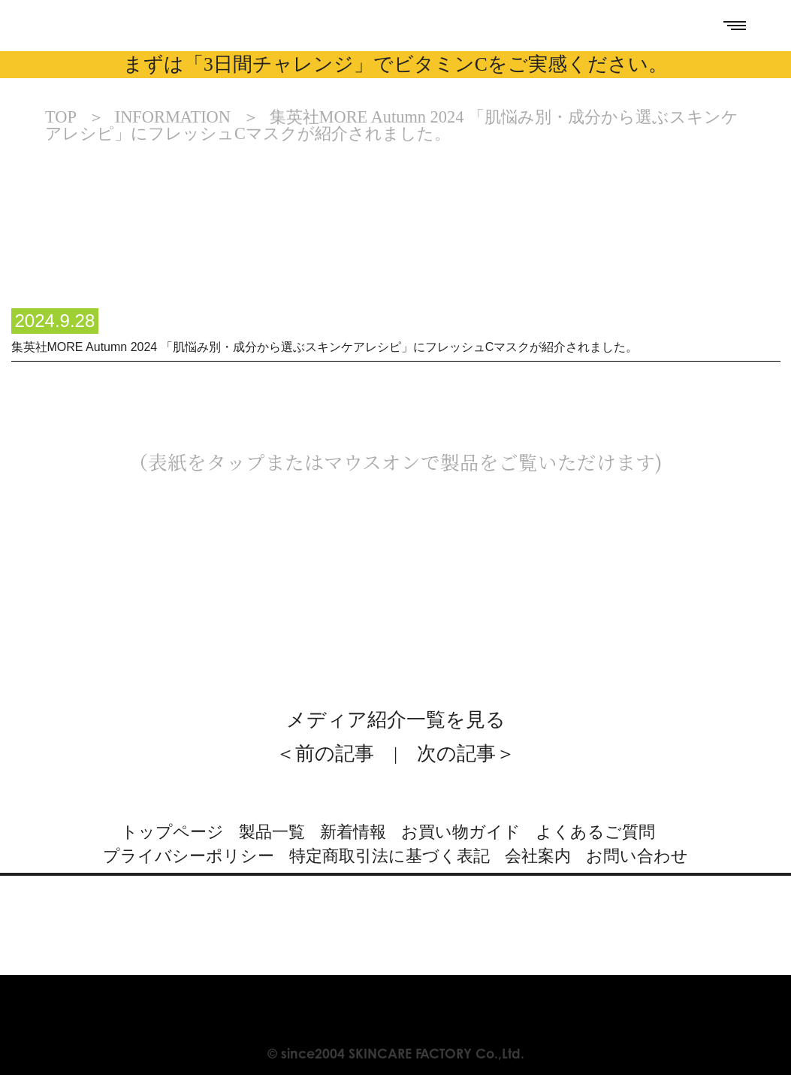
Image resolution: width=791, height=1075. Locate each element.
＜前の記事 (325, 754)
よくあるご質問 (595, 831)
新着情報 (353, 831)
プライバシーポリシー (188, 855)
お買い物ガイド (461, 831)
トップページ (172, 831)
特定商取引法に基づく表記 (389, 855)
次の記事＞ (466, 754)
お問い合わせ (637, 855)
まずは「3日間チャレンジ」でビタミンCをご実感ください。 (395, 64)
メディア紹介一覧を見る (396, 720)
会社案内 (538, 855)
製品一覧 (272, 831)
